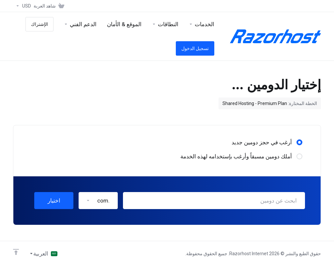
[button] (98, 200)
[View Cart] (50, 6)
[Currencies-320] (22, 6)
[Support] (80, 24)
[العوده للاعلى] (16, 251)
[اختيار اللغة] (43, 253)
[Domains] (165, 24)
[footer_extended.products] (202, 24)
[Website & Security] (124, 24)
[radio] (299, 142)
